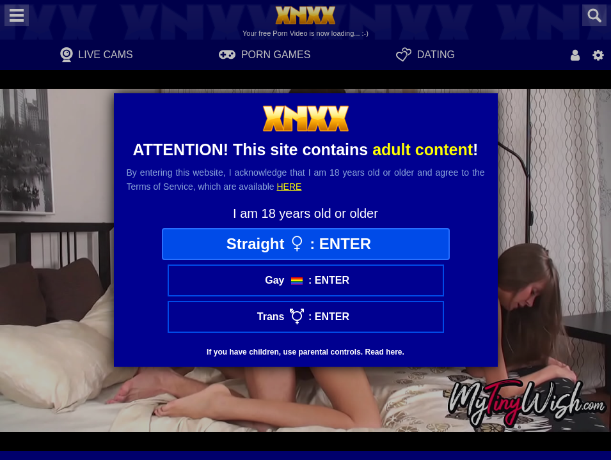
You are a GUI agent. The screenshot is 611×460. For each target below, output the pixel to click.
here (289, 186)
